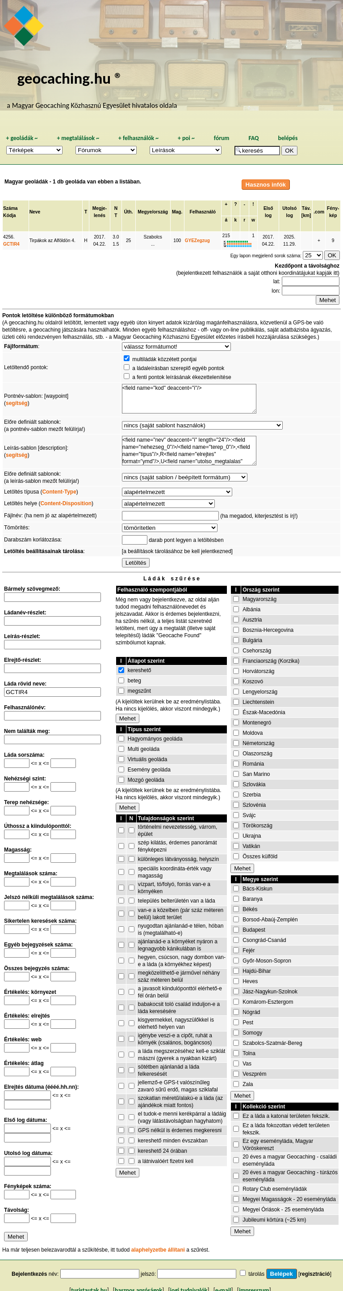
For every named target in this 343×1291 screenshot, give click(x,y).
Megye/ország (153, 211)
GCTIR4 (11, 244)
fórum (222, 138)
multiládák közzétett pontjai (164, 359)
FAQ (253, 138)
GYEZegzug (197, 240)
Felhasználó (202, 211)
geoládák (21, 138)
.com (319, 211)
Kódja (9, 215)
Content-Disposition (66, 503)
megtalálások (78, 138)
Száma (10, 208)
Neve (34, 211)
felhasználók (138, 138)
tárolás (256, 1274)
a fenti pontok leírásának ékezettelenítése (181, 377)
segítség (17, 403)
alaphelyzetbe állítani (158, 1250)
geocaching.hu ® (69, 78)
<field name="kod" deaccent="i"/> (189, 398)
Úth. (128, 211)
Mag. (177, 211)
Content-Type (59, 492)
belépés (287, 138)
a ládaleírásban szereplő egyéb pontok (178, 368)
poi (186, 138)
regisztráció (315, 1274)
